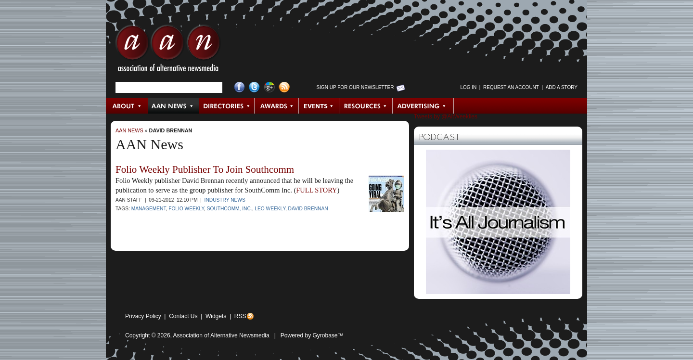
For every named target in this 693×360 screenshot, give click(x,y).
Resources (366, 106)
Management (148, 208)
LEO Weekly (270, 208)
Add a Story (562, 87)
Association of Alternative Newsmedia (221, 335)
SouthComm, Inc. (229, 208)
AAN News (173, 106)
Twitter (254, 87)
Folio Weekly (186, 208)
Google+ (269, 87)
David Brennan (170, 130)
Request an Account (511, 87)
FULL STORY (316, 190)
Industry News (225, 200)
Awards (277, 106)
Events (319, 106)
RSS (240, 316)
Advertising (423, 106)
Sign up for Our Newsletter (355, 87)
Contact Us (183, 316)
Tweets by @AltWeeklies (445, 116)
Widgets (215, 316)
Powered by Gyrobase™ (312, 335)
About (127, 106)
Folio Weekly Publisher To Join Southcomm (205, 169)
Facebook (239, 87)
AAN (168, 50)
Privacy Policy (143, 316)
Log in (468, 87)
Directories (227, 106)
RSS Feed (284, 87)
